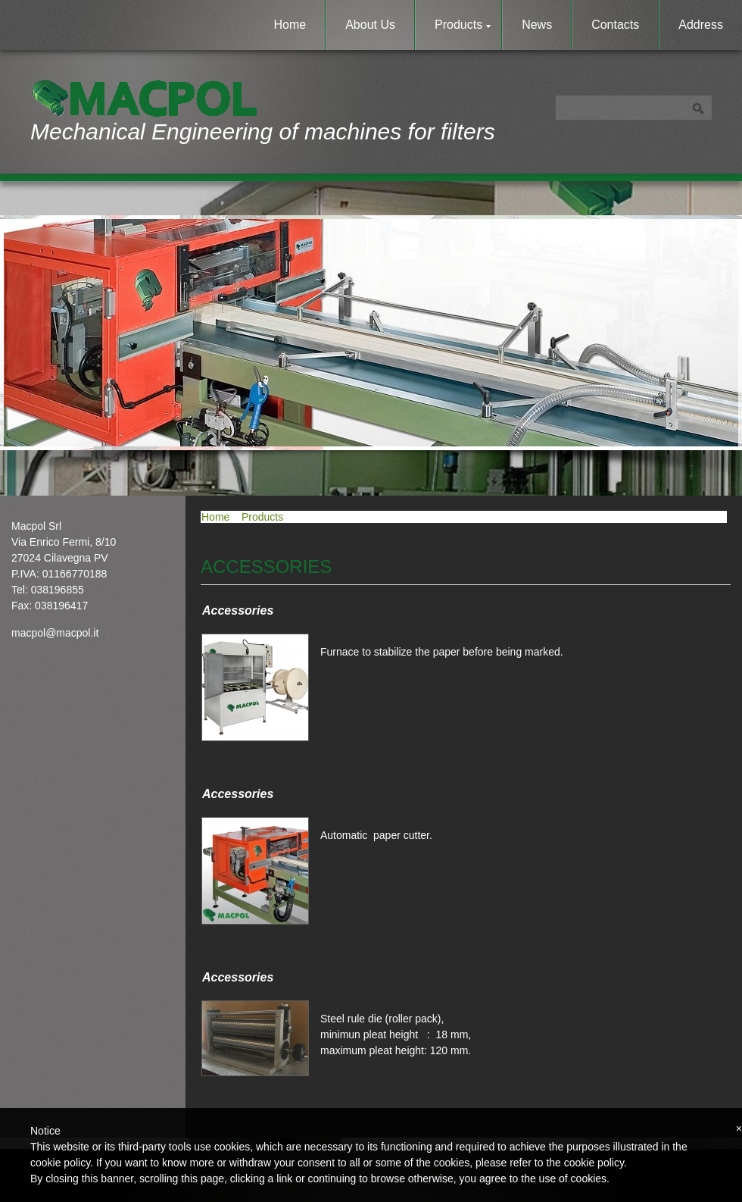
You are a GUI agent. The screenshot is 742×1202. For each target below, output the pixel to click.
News (537, 24)
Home (290, 24)
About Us (370, 24)
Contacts (615, 24)
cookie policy (594, 1163)
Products (463, 24)
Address (700, 24)
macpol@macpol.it (54, 633)
